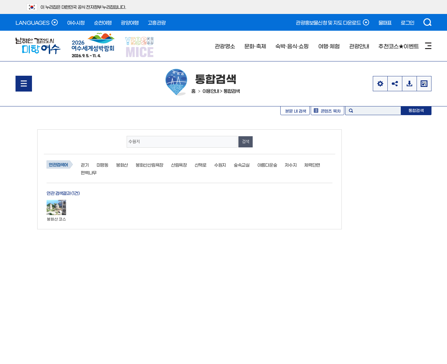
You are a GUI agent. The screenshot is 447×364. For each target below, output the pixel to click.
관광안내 (359, 45)
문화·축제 (255, 45)
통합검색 (232, 90)
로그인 (407, 22)
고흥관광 (156, 22)
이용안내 (210, 90)
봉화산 (122, 165)
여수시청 (76, 22)
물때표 (385, 22)
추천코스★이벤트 (398, 45)
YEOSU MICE (140, 46)
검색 (427, 22)
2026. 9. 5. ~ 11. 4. (93, 45)
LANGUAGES (37, 22)
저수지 (290, 165)
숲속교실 (242, 165)
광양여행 (129, 22)
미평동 (102, 165)
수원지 (220, 165)
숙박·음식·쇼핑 (292, 45)
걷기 (84, 165)
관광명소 (225, 45)
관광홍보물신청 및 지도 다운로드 (332, 22)
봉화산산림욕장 (149, 165)
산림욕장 (179, 165)
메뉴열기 (24, 84)
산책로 (200, 165)
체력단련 (312, 165)
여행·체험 (329, 45)
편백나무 (89, 172)
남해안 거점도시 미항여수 (38, 46)
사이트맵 (428, 46)
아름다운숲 (267, 165)
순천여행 (103, 22)
